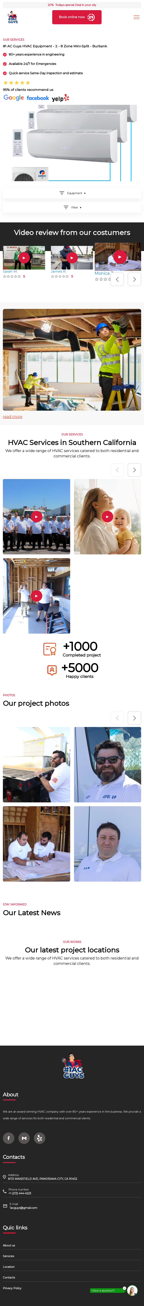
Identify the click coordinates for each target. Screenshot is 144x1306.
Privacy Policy (12, 1288)
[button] (117, 279)
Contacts (9, 1277)
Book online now (77, 17)
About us (9, 1245)
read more (12, 416)
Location (9, 1267)
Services (8, 1256)
